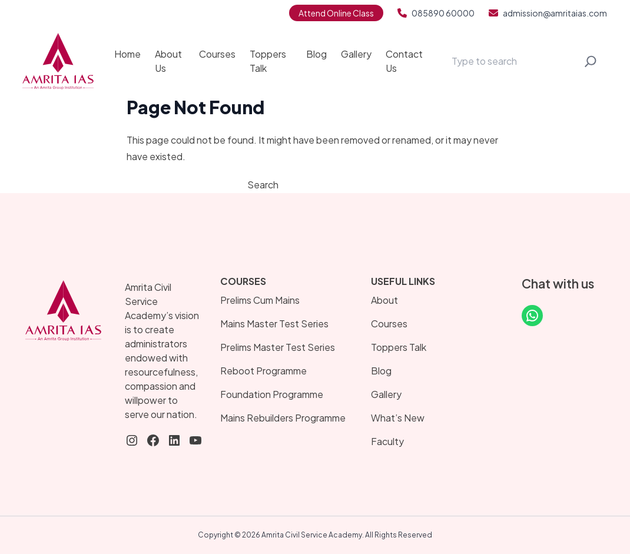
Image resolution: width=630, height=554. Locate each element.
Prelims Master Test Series (277, 347)
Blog (316, 54)
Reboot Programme (263, 370)
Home (127, 54)
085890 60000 (436, 13)
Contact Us (404, 61)
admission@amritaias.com (548, 13)
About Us (168, 61)
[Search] (590, 61)
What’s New (398, 418)
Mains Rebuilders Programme (283, 418)
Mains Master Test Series (274, 323)
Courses (217, 54)
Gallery (356, 54)
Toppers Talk (268, 61)
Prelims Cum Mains (260, 300)
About (384, 300)
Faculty (387, 441)
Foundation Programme (271, 394)
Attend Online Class (336, 13)
